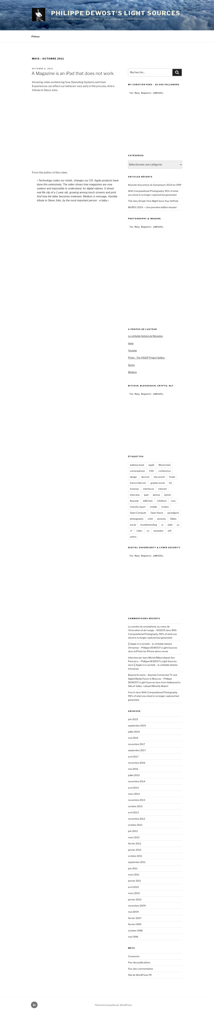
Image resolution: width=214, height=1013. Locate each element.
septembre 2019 (137, 725)
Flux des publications (139, 962)
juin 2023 (133, 719)
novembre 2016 (136, 762)
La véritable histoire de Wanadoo (145, 336)
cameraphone (137, 470)
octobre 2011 (135, 856)
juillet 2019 (134, 731)
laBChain (148, 500)
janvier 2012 (134, 849)
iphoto (167, 494)
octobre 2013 (135, 806)
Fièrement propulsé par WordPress (113, 1005)
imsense (134, 488)
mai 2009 (133, 911)
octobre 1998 (135, 930)
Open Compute (138, 512)
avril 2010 (133, 887)
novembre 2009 (137, 905)
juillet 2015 (134, 775)
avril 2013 (133, 812)
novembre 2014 (136, 781)
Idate (131, 343)
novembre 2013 (136, 800)
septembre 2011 (136, 862)
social (133, 524)
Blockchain (165, 464)
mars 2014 (134, 793)
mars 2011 (133, 874)
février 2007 (135, 918)
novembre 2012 (136, 818)
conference (164, 470)
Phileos (35, 36)
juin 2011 (133, 868)
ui (162, 524)
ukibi (169, 524)
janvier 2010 (135, 899)
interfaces (148, 488)
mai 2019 (133, 737)
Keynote (134, 500)
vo (147, 530)
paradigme (173, 512)
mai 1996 (133, 936)
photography (136, 518)
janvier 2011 (134, 880)
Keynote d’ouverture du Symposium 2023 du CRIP (154, 184)
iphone (156, 494)
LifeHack (162, 500)
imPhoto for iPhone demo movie (151, 651)
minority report (137, 506)
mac (173, 500)
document (159, 476)
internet (162, 488)
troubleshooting (148, 524)
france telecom (138, 482)
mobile (153, 506)
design (133, 476)
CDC (151, 470)
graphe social (157, 482)
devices (145, 476)
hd (170, 482)
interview (135, 494)
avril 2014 (133, 787)
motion (165, 506)
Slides (173, 518)
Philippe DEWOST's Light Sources (115, 13)
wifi (169, 530)
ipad (146, 494)
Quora (131, 364)
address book (137, 464)
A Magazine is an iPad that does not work (73, 73)
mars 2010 (134, 893)
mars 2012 (134, 837)
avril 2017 (133, 756)
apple (151, 464)
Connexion (134, 956)
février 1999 (134, 924)
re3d (150, 518)
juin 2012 (133, 831)
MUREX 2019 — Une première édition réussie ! (152, 207)
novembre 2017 (136, 744)
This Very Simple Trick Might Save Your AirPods (153, 201)
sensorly (161, 518)
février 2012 (134, 843)
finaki (172, 476)
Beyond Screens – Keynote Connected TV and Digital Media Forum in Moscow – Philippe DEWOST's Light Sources (152, 678)
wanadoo (158, 530)
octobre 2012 (135, 824)
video (139, 530)
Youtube (132, 350)
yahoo (133, 536)
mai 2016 (133, 768)
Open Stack (156, 512)
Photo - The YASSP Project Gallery (146, 357)
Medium (132, 372)
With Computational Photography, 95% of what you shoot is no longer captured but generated (152, 634)
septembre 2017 (137, 750)
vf (131, 530)
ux (178, 524)
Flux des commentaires (140, 968)
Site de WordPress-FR (140, 974)
